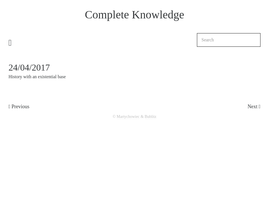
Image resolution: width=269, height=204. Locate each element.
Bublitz (150, 116)
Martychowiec (128, 116)
